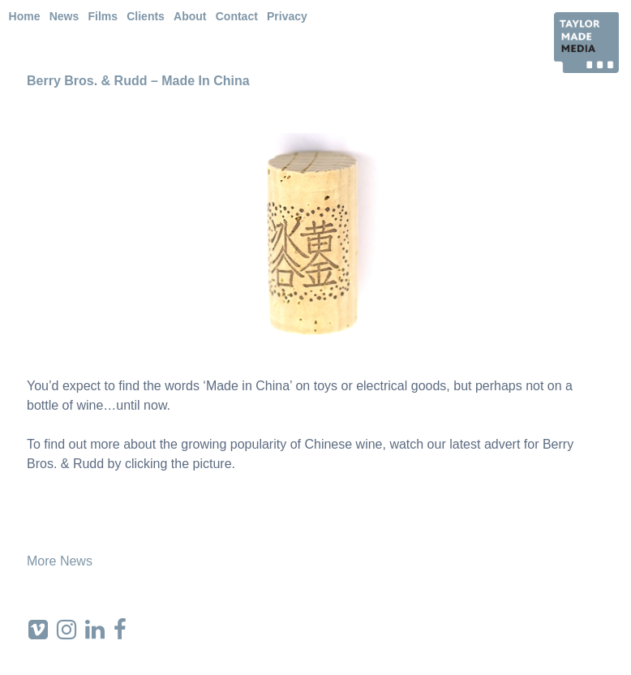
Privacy (287, 16)
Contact (237, 16)
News (64, 16)
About (190, 16)
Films (103, 16)
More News (59, 561)
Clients (146, 16)
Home (25, 16)
